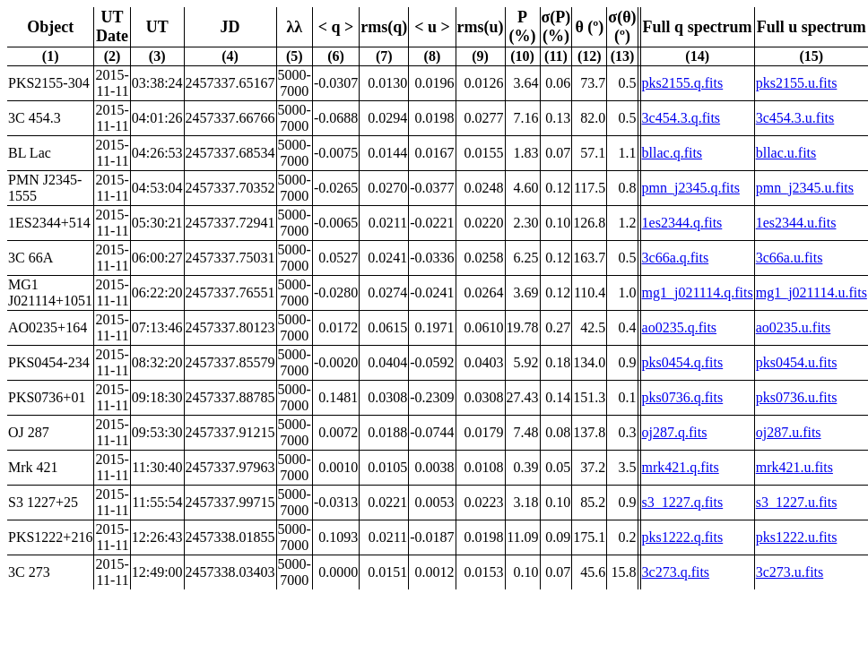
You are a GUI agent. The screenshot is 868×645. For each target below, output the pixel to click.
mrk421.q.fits (680, 467)
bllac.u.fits (786, 152)
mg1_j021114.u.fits (811, 292)
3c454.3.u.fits (795, 117)
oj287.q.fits (674, 432)
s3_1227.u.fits (797, 502)
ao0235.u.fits (793, 327)
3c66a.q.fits (675, 257)
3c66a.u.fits (789, 257)
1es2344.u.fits (796, 222)
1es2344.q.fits (682, 222)
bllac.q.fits (672, 152)
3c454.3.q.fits (681, 117)
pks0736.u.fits (797, 397)
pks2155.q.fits (683, 82)
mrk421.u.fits (794, 467)
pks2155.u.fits (797, 82)
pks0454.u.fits (797, 362)
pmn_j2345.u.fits (805, 187)
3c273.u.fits (790, 572)
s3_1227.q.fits (683, 502)
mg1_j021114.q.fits (697, 292)
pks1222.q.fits (683, 537)
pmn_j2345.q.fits (691, 187)
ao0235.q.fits (679, 327)
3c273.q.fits (676, 572)
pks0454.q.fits (683, 362)
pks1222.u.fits (797, 537)
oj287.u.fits (788, 432)
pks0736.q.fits (683, 397)
